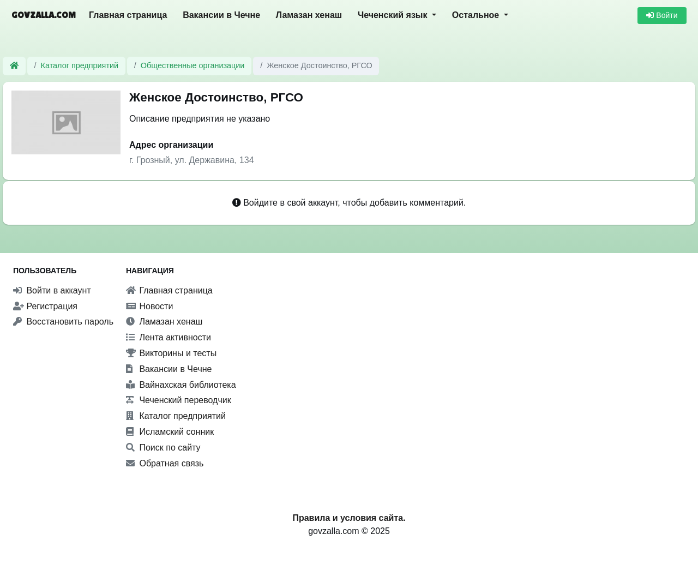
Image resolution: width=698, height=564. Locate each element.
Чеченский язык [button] (394, 15)
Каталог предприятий (80, 65)
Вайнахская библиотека (181, 384)
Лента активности (168, 337)
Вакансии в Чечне (221, 15)
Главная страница (128, 15)
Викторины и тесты (171, 353)
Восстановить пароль (63, 321)
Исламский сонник (170, 431)
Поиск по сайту (163, 447)
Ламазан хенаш (309, 15)
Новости (149, 306)
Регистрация (45, 306)
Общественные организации (192, 65)
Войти (661, 15)
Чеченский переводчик (178, 400)
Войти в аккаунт (52, 290)
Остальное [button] (477, 15)
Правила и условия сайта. (348, 518)
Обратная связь (164, 463)
